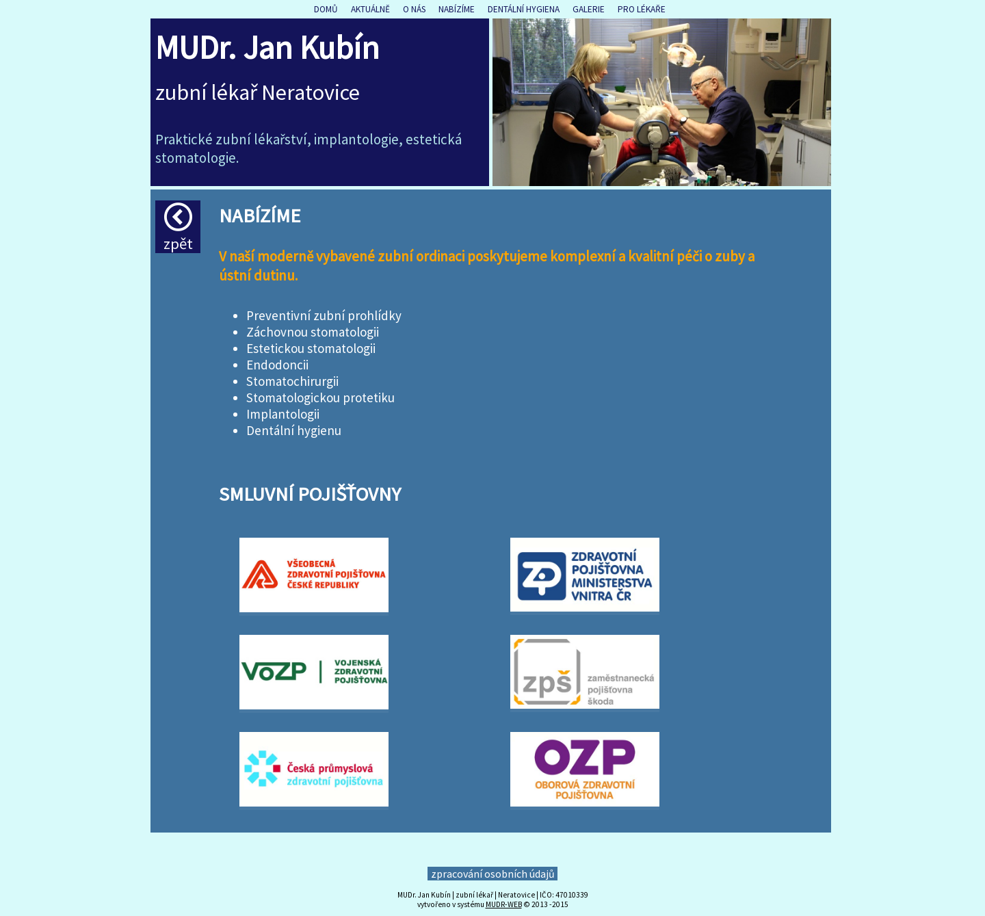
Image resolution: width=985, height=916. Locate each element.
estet (422, 139)
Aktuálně (370, 9)
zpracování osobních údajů (493, 873)
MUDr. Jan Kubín (267, 47)
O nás (414, 9)
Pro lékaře (642, 9)
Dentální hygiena (524, 9)
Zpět (178, 228)
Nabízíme (456, 9)
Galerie (589, 9)
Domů (326, 9)
